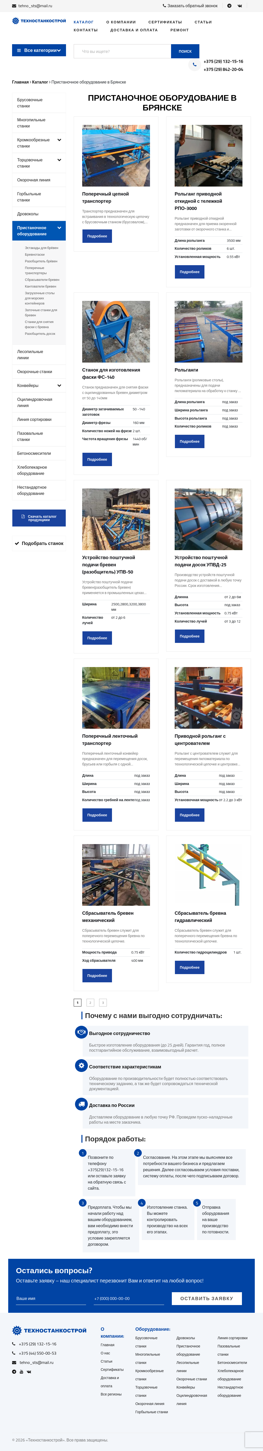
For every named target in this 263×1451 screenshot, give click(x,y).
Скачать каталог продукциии (39, 518)
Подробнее (97, 236)
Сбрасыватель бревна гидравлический (200, 917)
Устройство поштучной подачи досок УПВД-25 (201, 561)
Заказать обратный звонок (190, 6)
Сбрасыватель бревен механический (108, 917)
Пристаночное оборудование (39, 231)
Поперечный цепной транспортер (105, 197)
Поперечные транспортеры (36, 270)
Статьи (203, 22)
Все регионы (111, 1394)
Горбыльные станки (29, 197)
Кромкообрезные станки (39, 143)
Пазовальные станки (30, 436)
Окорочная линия (33, 180)
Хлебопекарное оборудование (32, 470)
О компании (121, 22)
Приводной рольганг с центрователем (200, 739)
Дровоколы (27, 214)
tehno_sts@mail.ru (35, 6)
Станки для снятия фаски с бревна (39, 324)
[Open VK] (240, 6)
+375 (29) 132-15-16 (223, 61)
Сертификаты (165, 22)
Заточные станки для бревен (41, 312)
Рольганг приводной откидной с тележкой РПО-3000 (198, 201)
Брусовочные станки (30, 103)
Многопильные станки (31, 123)
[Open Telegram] (229, 6)
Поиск (185, 51)
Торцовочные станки (39, 163)
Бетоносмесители (34, 453)
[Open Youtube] (23, 1371)
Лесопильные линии (30, 355)
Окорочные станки (34, 371)
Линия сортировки (34, 419)
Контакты (86, 30)
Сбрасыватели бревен (42, 279)
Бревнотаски (34, 254)
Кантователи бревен (40, 286)
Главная (107, 1345)
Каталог (84, 22)
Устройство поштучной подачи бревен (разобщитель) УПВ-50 (108, 564)
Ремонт (180, 30)
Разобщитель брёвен (41, 261)
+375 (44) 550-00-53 (38, 1353)
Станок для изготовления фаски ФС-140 (111, 373)
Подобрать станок (39, 543)
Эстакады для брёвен (41, 248)
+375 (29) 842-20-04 (223, 69)
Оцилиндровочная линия (34, 402)
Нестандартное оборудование (31, 490)
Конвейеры (39, 385)
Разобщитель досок (40, 333)
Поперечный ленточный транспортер (110, 739)
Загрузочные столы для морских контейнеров (40, 298)
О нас (105, 1353)
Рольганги (186, 370)
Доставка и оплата (134, 30)
